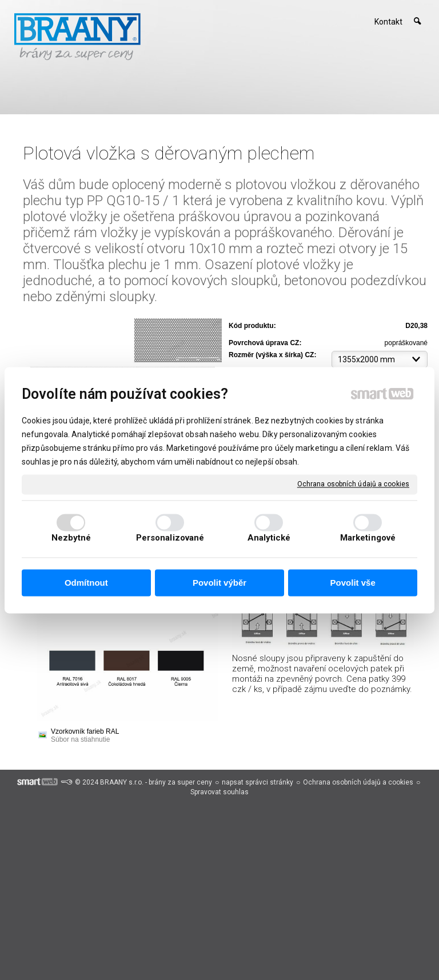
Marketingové (368, 538)
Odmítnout (86, 583)
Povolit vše (353, 583)
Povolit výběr (219, 583)
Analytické (269, 538)
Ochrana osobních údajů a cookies (353, 484)
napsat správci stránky (257, 782)
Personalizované (170, 538)
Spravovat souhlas (219, 792)
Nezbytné (71, 538)
